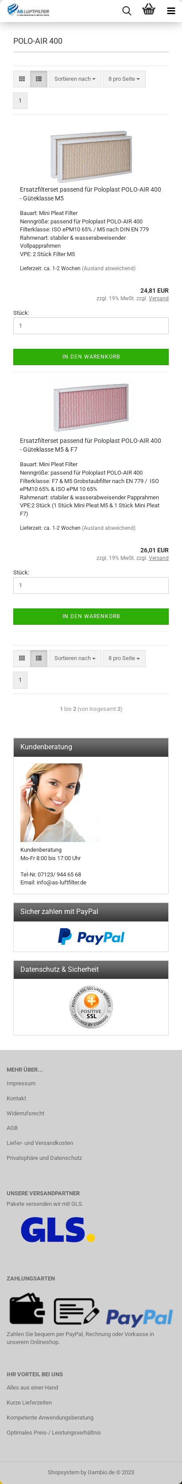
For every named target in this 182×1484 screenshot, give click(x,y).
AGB (12, 1128)
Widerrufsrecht (25, 1113)
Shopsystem (63, 1472)
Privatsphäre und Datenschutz (44, 1158)
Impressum (21, 1083)
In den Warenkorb (91, 357)
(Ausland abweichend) (109, 268)
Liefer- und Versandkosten (40, 1143)
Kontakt (16, 1098)
